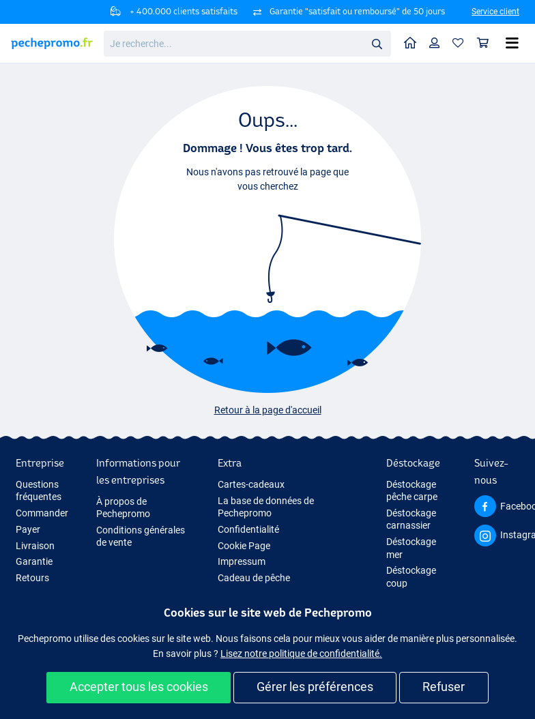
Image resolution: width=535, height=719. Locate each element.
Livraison (35, 545)
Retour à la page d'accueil (267, 410)
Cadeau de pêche (254, 577)
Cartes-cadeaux (251, 484)
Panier (486, 42)
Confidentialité (248, 529)
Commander (42, 513)
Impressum (241, 561)
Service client (495, 11)
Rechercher (381, 44)
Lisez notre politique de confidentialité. (301, 653)
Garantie (34, 561)
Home (413, 42)
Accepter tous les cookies (139, 686)
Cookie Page (244, 545)
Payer (28, 529)
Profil (437, 42)
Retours (32, 577)
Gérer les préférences (315, 686)
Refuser (443, 686)
